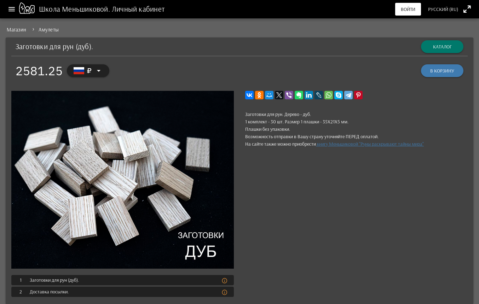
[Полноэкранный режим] (467, 9)
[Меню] (11, 9)
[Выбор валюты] (88, 70)
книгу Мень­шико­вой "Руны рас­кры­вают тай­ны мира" (370, 144)
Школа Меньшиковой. (75, 8)
